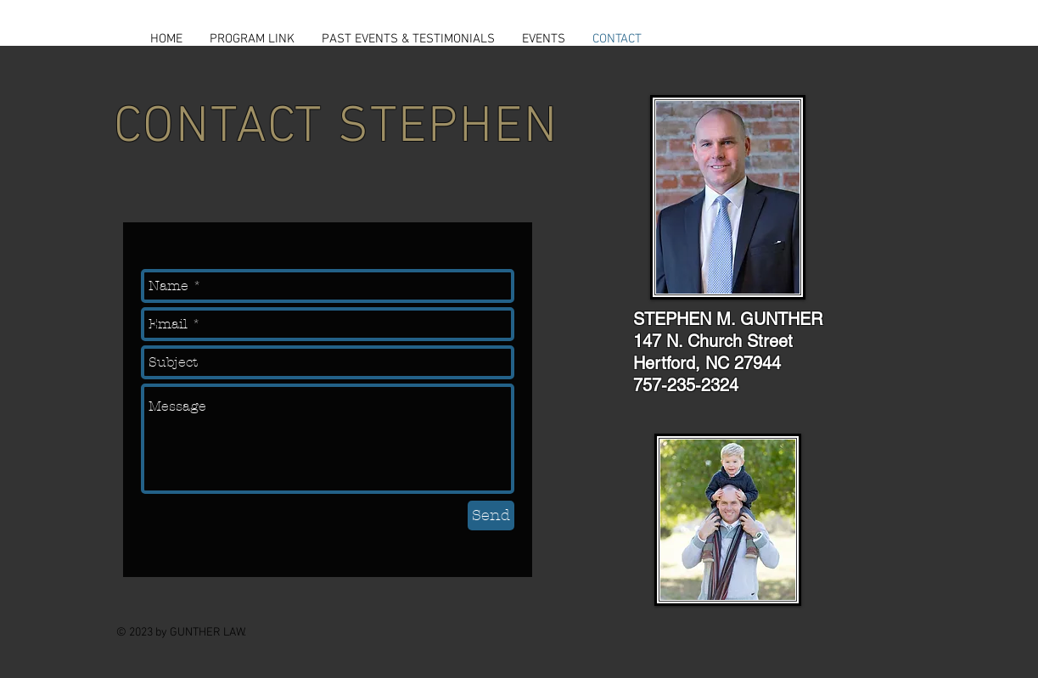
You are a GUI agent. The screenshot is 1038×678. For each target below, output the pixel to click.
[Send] (491, 515)
